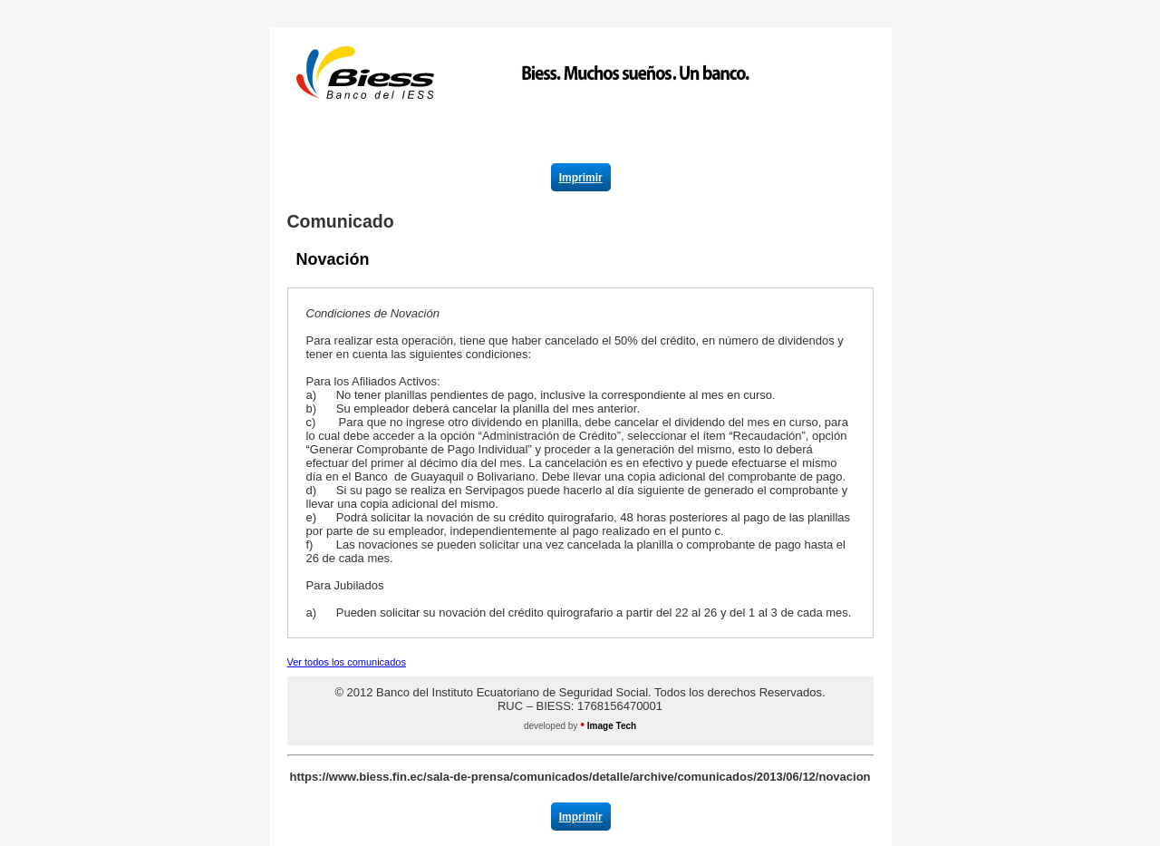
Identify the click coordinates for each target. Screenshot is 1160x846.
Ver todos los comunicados (346, 661)
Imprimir (581, 177)
